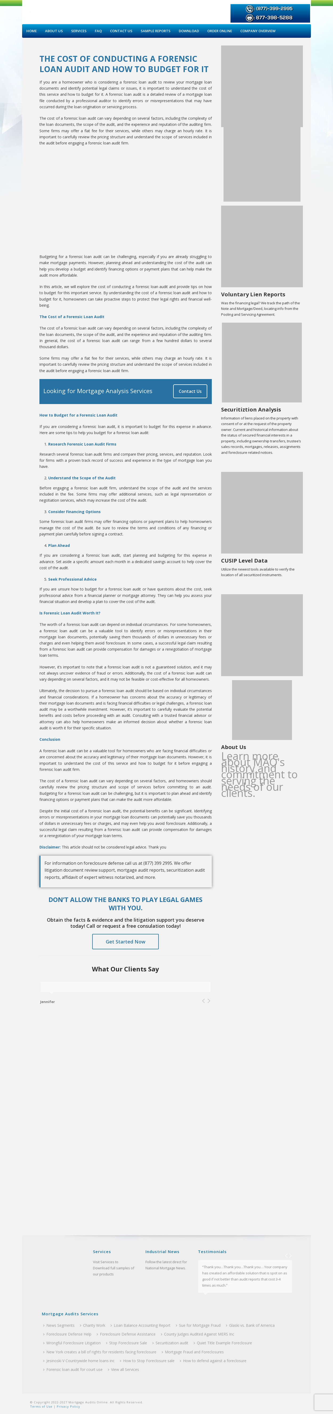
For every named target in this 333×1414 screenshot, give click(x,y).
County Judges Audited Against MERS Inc (197, 1334)
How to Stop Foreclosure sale (147, 1360)
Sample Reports (155, 30)
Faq (98, 30)
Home (31, 30)
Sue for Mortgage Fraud (198, 1325)
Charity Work (92, 1325)
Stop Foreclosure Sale (126, 1342)
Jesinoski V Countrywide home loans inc (79, 1360)
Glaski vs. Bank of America (250, 1325)
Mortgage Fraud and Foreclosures (193, 1351)
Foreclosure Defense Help (67, 1334)
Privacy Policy (68, 1406)
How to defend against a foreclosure (213, 1360)
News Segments (59, 1325)
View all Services (123, 1369)
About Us (54, 30)
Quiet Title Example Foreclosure (223, 1342)
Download (189, 30)
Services (79, 30)
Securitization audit (170, 1342)
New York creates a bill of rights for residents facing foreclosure (99, 1351)
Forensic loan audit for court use (73, 1369)
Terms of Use (41, 1406)
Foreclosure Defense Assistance (126, 1334)
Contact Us (121, 30)
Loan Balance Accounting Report (140, 1325)
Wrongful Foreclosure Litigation (72, 1342)
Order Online (219, 30)
